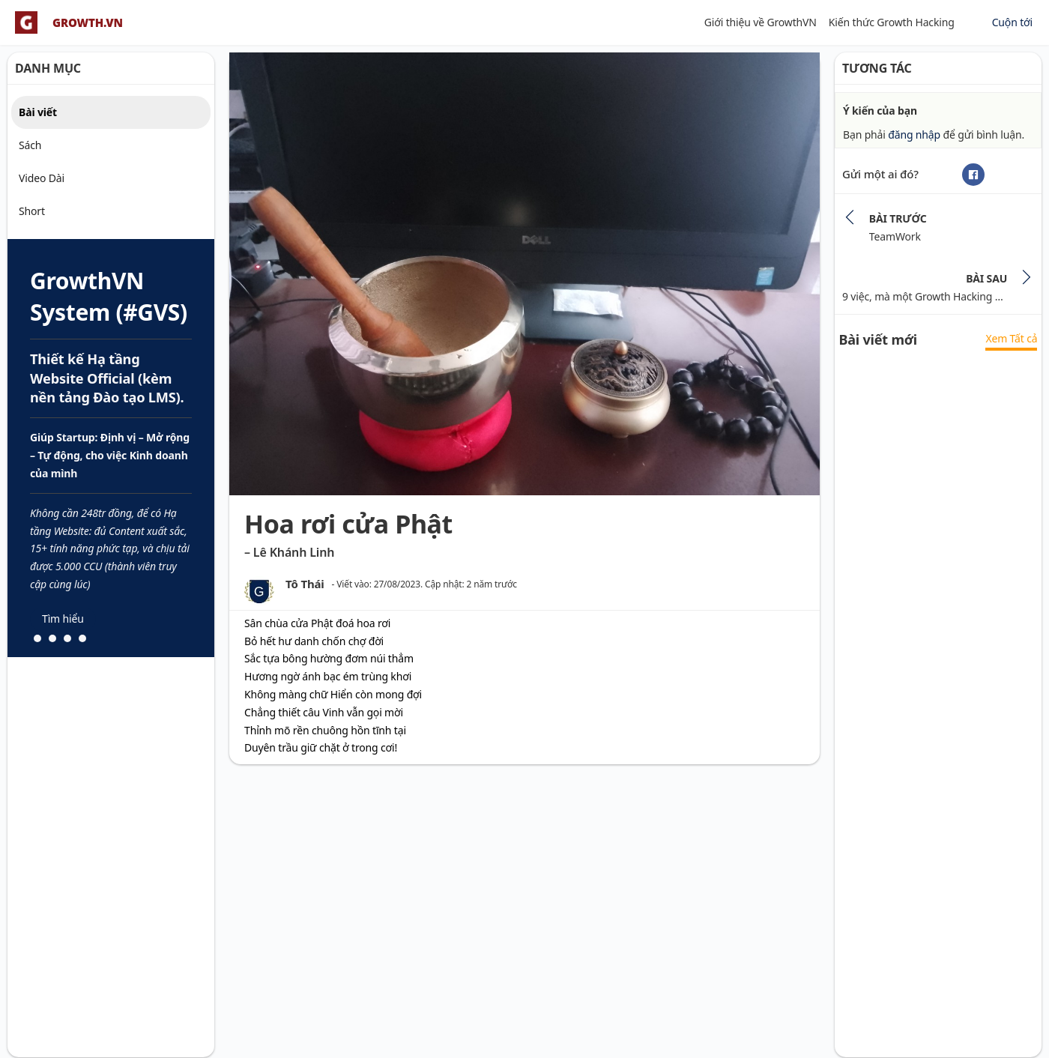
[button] (37, 638)
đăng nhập (914, 134)
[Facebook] (973, 174)
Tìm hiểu (63, 618)
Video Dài (41, 178)
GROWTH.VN (87, 22)
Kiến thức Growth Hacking (892, 22)
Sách (30, 145)
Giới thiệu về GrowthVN (760, 22)
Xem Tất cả (1011, 338)
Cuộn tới (1012, 22)
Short (32, 211)
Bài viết (38, 112)
